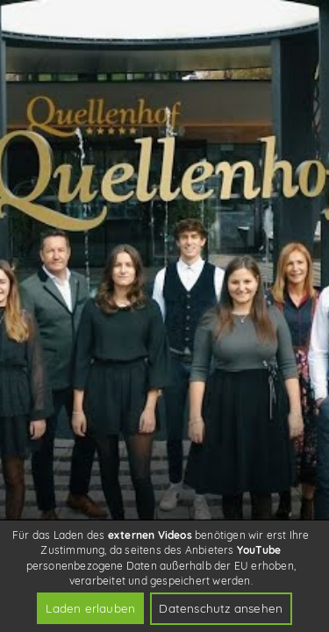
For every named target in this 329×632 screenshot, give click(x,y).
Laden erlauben (90, 607)
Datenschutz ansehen (221, 607)
